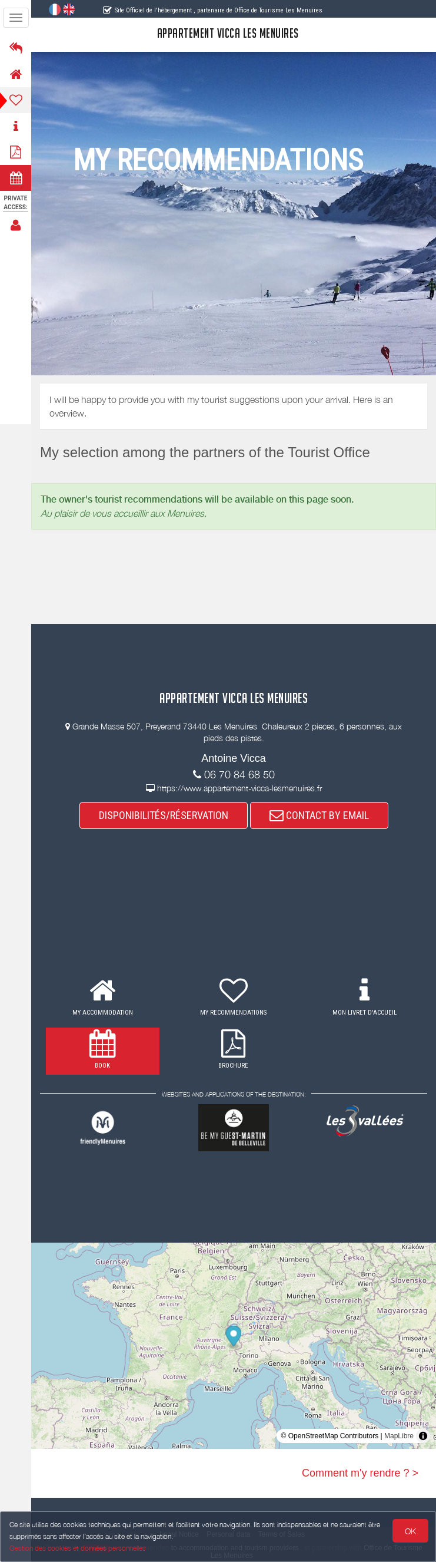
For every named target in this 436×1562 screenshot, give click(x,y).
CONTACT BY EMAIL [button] (319, 815)
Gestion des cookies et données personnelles (77, 1548)
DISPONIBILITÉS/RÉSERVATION (163, 815)
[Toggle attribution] (423, 1436)
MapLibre (399, 1436)
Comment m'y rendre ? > (360, 1473)
